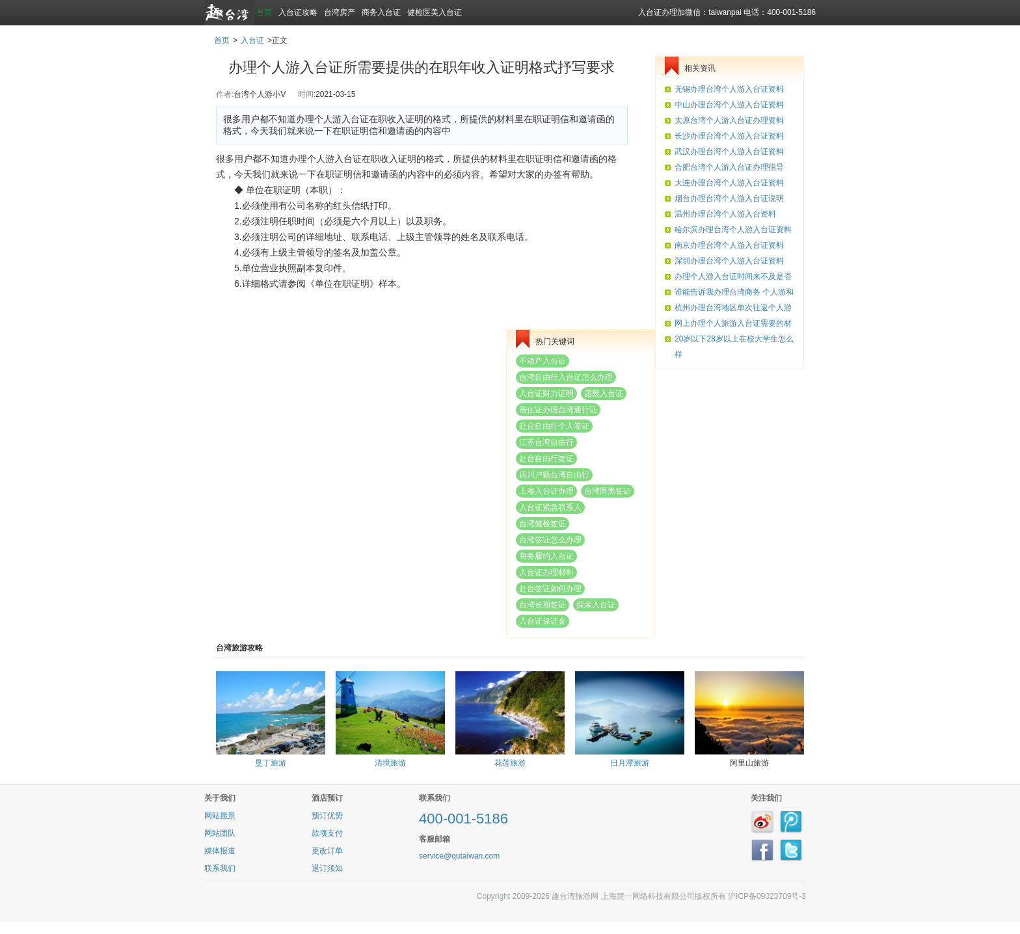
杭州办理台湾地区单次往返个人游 (733, 307)
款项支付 (327, 833)
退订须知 (327, 868)
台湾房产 (339, 12)
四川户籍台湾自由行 (554, 474)
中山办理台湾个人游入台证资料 (729, 104)
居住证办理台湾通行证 (558, 409)
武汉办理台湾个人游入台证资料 (729, 151)
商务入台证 (381, 12)
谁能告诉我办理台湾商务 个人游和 (734, 292)
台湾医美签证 (607, 491)
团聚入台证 (603, 393)
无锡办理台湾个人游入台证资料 (729, 89)
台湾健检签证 (542, 523)
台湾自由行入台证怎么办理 (566, 377)
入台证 (252, 40)
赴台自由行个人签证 (554, 426)
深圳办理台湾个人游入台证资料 (729, 260)
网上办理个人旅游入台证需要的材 (733, 323)
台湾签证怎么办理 (550, 539)
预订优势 (327, 815)
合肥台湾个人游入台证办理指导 (729, 167)
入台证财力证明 (546, 393)
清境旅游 (390, 762)
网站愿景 (219, 815)
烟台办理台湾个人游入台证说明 (729, 198)
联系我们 (219, 868)
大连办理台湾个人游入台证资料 (729, 182)
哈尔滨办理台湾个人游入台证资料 (733, 229)
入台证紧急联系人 (550, 507)
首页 (264, 12)
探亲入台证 (595, 604)
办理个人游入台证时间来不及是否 (733, 276)
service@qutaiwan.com (459, 856)
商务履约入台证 (546, 556)
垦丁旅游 (270, 762)
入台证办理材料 (546, 572)
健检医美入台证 (434, 12)
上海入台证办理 (546, 491)
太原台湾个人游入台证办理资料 (729, 120)
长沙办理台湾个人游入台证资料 (729, 135)
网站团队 (219, 833)
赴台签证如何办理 (550, 588)
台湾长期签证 (542, 604)
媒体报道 (219, 850)
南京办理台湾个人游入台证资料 (729, 245)
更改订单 (327, 850)
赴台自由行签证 (546, 458)
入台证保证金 (542, 621)
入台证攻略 (297, 12)
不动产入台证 (542, 361)
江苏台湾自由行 (546, 442)
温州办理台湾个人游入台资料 (725, 214)
